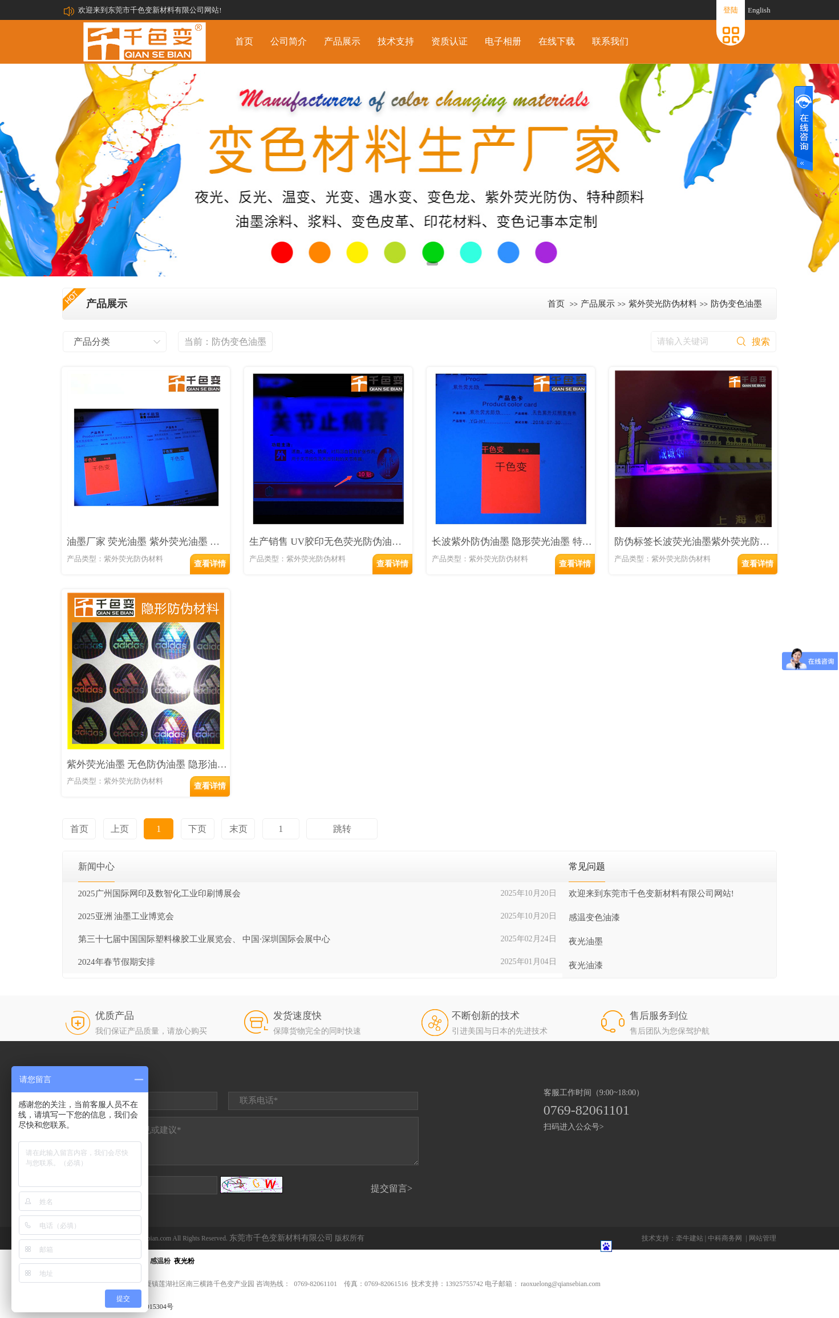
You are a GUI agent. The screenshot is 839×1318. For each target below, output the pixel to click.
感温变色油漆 (594, 917)
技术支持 (396, 41)
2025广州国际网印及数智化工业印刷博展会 (159, 893)
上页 (120, 829)
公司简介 (288, 41)
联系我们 (610, 41)
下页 (197, 829)
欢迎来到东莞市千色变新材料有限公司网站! (149, 10)
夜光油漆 (586, 965)
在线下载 (556, 41)
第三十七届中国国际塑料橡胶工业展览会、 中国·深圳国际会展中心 (204, 939)
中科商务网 (725, 1238)
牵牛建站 (689, 1238)
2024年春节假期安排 (116, 961)
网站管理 (762, 1238)
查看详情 (210, 564)
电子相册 (503, 41)
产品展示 (342, 41)
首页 (244, 41)
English (759, 10)
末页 (238, 829)
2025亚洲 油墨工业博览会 (126, 916)
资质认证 (449, 41)
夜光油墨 (586, 941)
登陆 (730, 10)
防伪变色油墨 (736, 303)
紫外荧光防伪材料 (663, 303)
